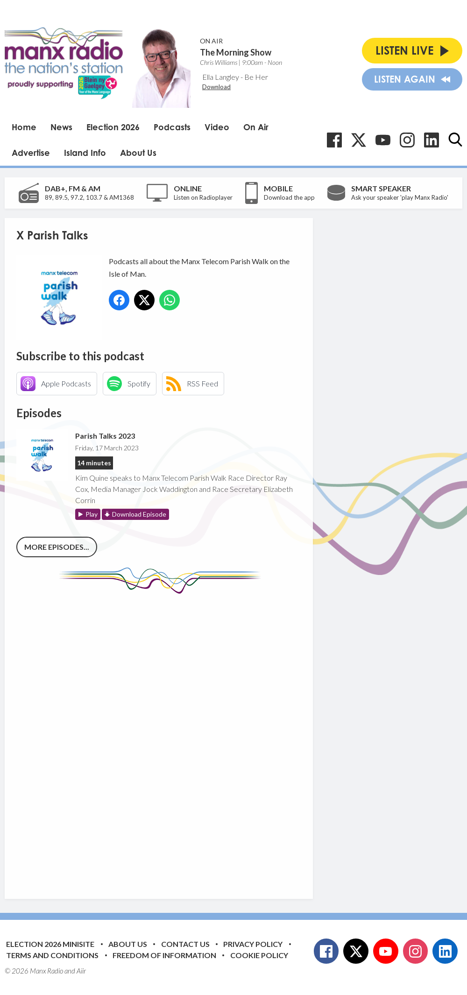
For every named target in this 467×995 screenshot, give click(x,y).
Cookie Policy (259, 955)
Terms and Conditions (52, 955)
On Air (256, 127)
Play (91, 514)
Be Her (256, 76)
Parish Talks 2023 (105, 435)
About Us (138, 152)
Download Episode (139, 514)
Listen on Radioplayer (203, 197)
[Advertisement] (191, 739)
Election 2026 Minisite (50, 943)
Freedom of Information (164, 955)
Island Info (85, 152)
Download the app (289, 197)
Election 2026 (113, 127)
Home (24, 127)
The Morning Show (235, 52)
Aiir (81, 971)
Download (216, 87)
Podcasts (172, 127)
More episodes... (56, 546)
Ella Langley (220, 76)
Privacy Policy (253, 943)
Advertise (31, 152)
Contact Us (185, 943)
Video (217, 127)
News (61, 127)
